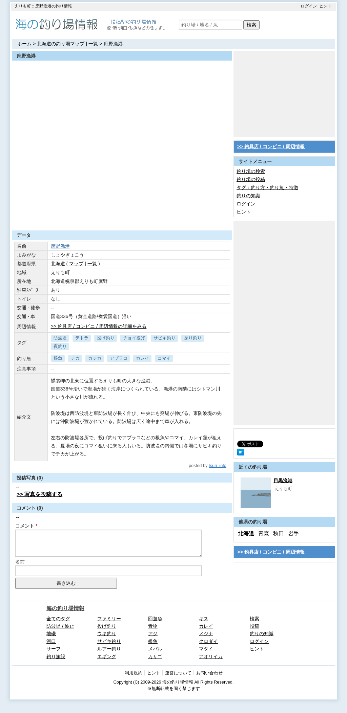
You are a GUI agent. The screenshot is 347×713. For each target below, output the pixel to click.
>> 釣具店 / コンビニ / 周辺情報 (271, 146)
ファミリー (109, 618)
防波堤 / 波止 (60, 626)
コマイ (164, 358)
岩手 (293, 533)
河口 (51, 641)
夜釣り (60, 346)
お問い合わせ (209, 672)
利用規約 (133, 672)
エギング (106, 656)
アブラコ (118, 358)
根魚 (58, 358)
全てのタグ (58, 618)
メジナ (206, 633)
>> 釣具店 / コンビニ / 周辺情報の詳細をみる (99, 326)
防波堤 (60, 337)
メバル (155, 648)
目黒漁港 (282, 480)
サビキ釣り (165, 337)
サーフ (53, 648)
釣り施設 (55, 656)
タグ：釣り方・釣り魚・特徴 (267, 187)
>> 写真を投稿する (39, 494)
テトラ (81, 337)
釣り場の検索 (251, 171)
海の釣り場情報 (65, 608)
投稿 (254, 626)
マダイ (206, 648)
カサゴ (155, 656)
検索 (251, 24)
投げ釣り (106, 337)
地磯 (51, 633)
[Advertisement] (122, 214)
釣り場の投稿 (251, 179)
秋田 (278, 533)
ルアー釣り (109, 648)
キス (203, 618)
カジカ (94, 358)
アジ (153, 633)
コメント (24, 526)
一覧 (93, 43)
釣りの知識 (248, 195)
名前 (20, 561)
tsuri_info (217, 465)
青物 (153, 626)
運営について (178, 672)
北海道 (58, 263)
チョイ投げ (134, 337)
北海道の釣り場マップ (60, 43)
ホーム (24, 43)
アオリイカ (211, 656)
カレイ (142, 358)
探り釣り (193, 337)
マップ (76, 263)
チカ (75, 358)
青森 (263, 533)
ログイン (309, 6)
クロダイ (208, 641)
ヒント (325, 6)
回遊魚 (155, 618)
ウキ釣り (106, 633)
